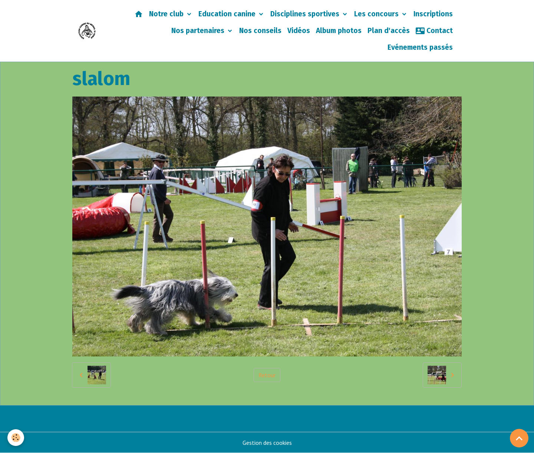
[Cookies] (15, 437)
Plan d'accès (388, 30)
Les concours (377, 14)
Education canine (227, 14)
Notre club (167, 14)
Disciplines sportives (305, 14)
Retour (267, 375)
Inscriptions (433, 14)
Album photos (339, 30)
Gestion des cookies (267, 442)
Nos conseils (260, 30)
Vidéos (298, 30)
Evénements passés (420, 47)
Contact (434, 30)
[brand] (87, 30)
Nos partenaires (198, 30)
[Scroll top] (519, 438)
